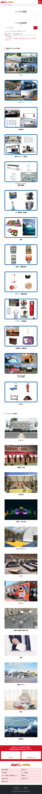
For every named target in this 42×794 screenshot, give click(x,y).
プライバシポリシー (17, 789)
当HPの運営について (17, 787)
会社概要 (25, 787)
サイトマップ (26, 789)
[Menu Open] (40, 2)
